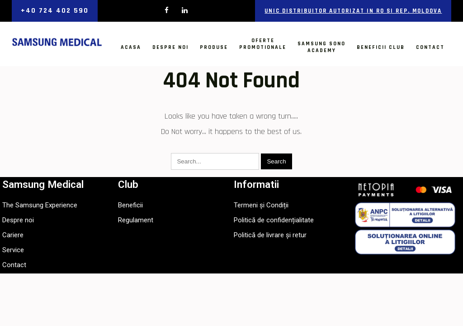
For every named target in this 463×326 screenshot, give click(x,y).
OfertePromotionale (262, 44)
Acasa (131, 47)
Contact (430, 47)
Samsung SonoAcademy (321, 47)
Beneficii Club (381, 47)
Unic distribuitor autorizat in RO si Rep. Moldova (353, 10)
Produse (214, 47)
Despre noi (170, 47)
